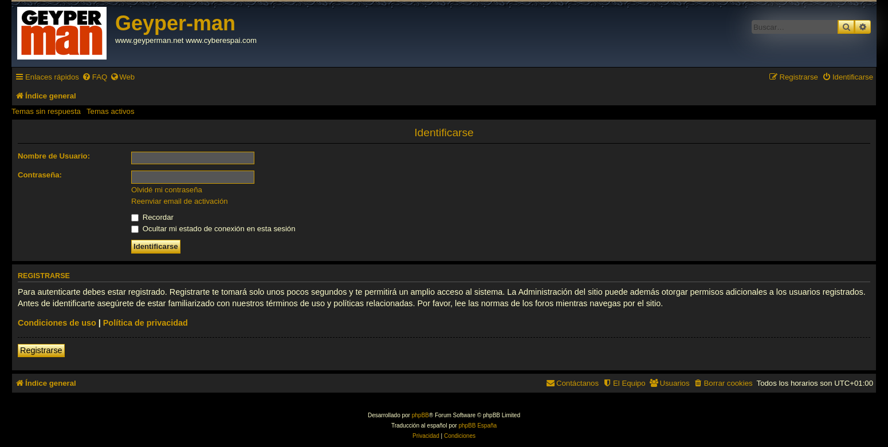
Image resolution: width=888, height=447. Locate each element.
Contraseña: (40, 175)
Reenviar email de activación (179, 201)
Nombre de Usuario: (54, 156)
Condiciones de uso (57, 322)
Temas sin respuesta (46, 111)
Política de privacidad (145, 322)
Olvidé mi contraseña (166, 189)
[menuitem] (94, 77)
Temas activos (111, 111)
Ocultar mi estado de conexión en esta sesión (213, 228)
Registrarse (41, 350)
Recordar (152, 217)
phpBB (420, 415)
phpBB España (477, 425)
